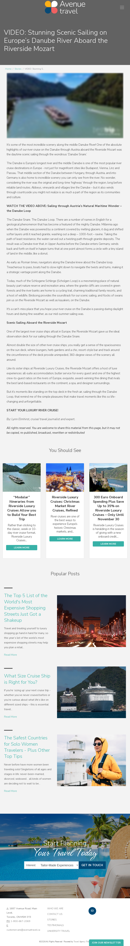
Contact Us (54, 914)
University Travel (58, 931)
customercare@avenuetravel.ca (23, 929)
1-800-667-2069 (20, 921)
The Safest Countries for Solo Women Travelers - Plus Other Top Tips (27, 747)
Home (8, 68)
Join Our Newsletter (106, 942)
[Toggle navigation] (122, 7)
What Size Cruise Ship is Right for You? (27, 679)
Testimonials (55, 925)
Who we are (55, 908)
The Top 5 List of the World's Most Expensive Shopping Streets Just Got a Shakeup (25, 608)
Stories (18, 68)
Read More (10, 655)
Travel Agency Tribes (82, 941)
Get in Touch (92, 865)
